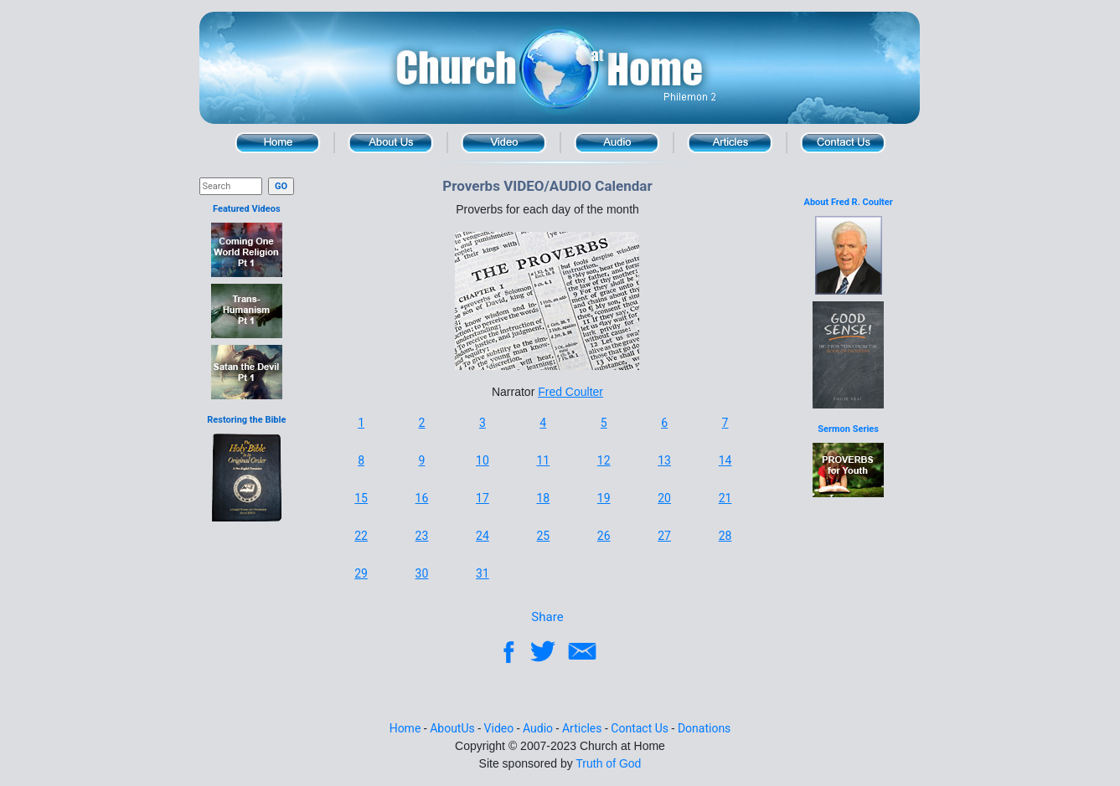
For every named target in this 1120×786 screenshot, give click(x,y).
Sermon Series (848, 429)
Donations (704, 728)
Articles (730, 142)
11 (543, 460)
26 (604, 535)
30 (422, 573)
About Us (391, 142)
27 (664, 535)
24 (482, 535)
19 (604, 498)
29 (361, 573)
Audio (617, 142)
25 (543, 535)
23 (422, 535)
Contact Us (843, 142)
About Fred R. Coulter (848, 202)
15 (361, 498)
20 (664, 498)
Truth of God (608, 763)
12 (604, 460)
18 (543, 498)
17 (482, 498)
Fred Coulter (570, 391)
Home (278, 142)
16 (422, 498)
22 (361, 535)
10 (482, 460)
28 (725, 535)
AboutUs (452, 728)
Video (504, 142)
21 (725, 498)
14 (725, 460)
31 (482, 573)
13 (664, 460)
